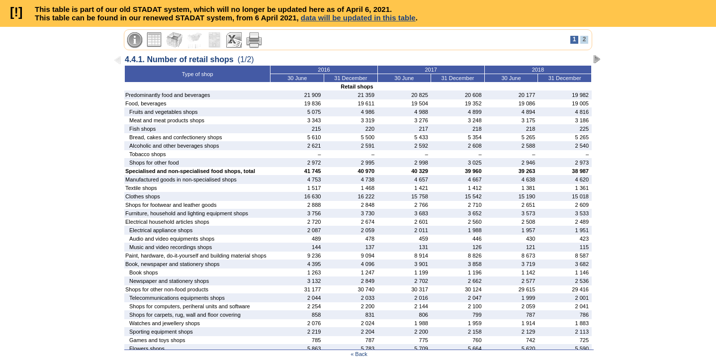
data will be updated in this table (358, 17)
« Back (359, 354)
